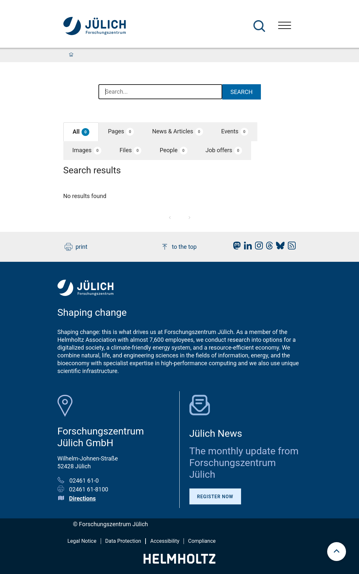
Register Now (215, 496)
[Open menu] (284, 26)
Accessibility (164, 541)
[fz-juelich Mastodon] (235, 247)
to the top (179, 247)
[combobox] (160, 92)
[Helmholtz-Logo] (179, 561)
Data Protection (123, 541)
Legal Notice (82, 541)
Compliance (202, 541)
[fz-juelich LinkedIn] (246, 247)
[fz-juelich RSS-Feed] (290, 247)
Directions (82, 498)
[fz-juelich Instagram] (257, 247)
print (76, 247)
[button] (81, 131)
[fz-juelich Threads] (268, 247)
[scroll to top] (336, 551)
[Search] (259, 26)
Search (241, 91)
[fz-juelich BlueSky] (279, 247)
